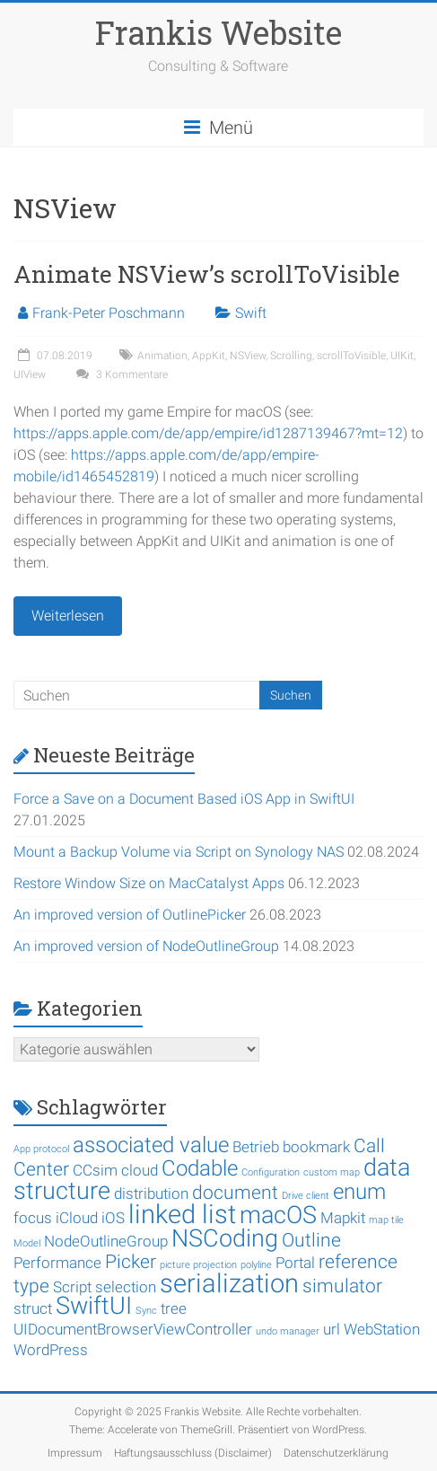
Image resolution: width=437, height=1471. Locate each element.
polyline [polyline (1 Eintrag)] (256, 1265)
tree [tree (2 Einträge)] (174, 1308)
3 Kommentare (120, 374)
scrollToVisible (351, 355)
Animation (162, 355)
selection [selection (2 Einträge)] (125, 1287)
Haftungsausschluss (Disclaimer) (193, 1453)
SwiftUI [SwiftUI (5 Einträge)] (94, 1305)
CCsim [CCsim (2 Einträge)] (95, 1170)
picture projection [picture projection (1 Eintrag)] (198, 1265)
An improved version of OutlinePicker (129, 914)
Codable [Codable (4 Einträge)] (200, 1168)
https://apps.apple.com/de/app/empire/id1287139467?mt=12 (208, 433)
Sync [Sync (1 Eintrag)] (146, 1311)
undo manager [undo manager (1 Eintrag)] (287, 1331)
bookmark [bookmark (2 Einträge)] (316, 1147)
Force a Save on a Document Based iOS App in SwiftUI (183, 798)
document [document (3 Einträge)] (235, 1192)
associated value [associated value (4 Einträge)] (151, 1145)
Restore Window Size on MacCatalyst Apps (148, 883)
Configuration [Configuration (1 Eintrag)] (270, 1172)
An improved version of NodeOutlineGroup (146, 946)
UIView (29, 374)
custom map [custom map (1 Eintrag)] (331, 1172)
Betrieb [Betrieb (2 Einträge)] (255, 1147)
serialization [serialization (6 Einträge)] (229, 1283)
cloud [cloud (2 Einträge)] (139, 1170)
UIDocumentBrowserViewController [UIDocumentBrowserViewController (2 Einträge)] (132, 1329)
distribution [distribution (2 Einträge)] (151, 1193)
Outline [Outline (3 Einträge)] (311, 1240)
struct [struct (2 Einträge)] (32, 1308)
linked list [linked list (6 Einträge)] (182, 1214)
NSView (248, 355)
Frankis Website (218, 32)
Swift (251, 313)
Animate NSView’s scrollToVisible (206, 274)
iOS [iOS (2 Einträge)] (113, 1218)
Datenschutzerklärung (336, 1453)
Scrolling (291, 355)
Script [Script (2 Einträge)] (72, 1287)
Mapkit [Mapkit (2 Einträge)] (342, 1218)
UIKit (402, 355)
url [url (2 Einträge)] (331, 1329)
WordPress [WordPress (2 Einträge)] (50, 1350)
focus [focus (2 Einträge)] (32, 1218)
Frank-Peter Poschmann (108, 313)
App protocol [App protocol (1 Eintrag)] (41, 1149)
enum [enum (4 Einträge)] (359, 1191)
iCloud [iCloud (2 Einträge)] (77, 1218)
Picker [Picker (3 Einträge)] (130, 1262)
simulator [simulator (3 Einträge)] (342, 1286)
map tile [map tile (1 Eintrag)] (386, 1220)
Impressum (75, 1453)
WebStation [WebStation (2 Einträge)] (382, 1329)
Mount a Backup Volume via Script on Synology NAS (178, 851)
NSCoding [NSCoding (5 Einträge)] (224, 1238)
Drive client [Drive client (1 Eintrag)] (305, 1196)
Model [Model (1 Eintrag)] (26, 1243)
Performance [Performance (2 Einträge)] (57, 1263)
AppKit (208, 355)
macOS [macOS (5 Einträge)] (278, 1215)
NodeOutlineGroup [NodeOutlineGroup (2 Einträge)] (106, 1241)
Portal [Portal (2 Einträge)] (295, 1263)
